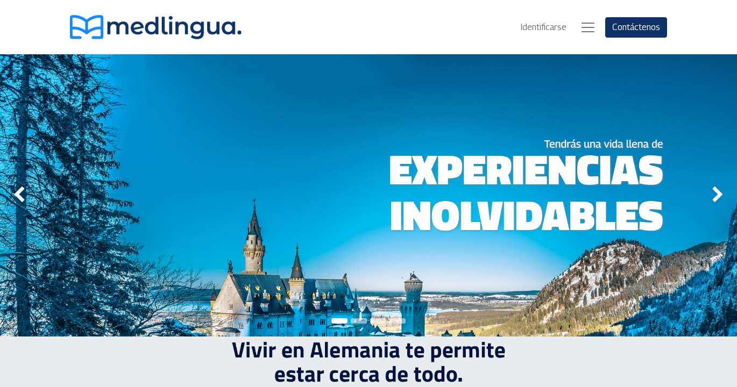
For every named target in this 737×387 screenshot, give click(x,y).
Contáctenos (636, 27)
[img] (29, 195)
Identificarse (543, 27)
